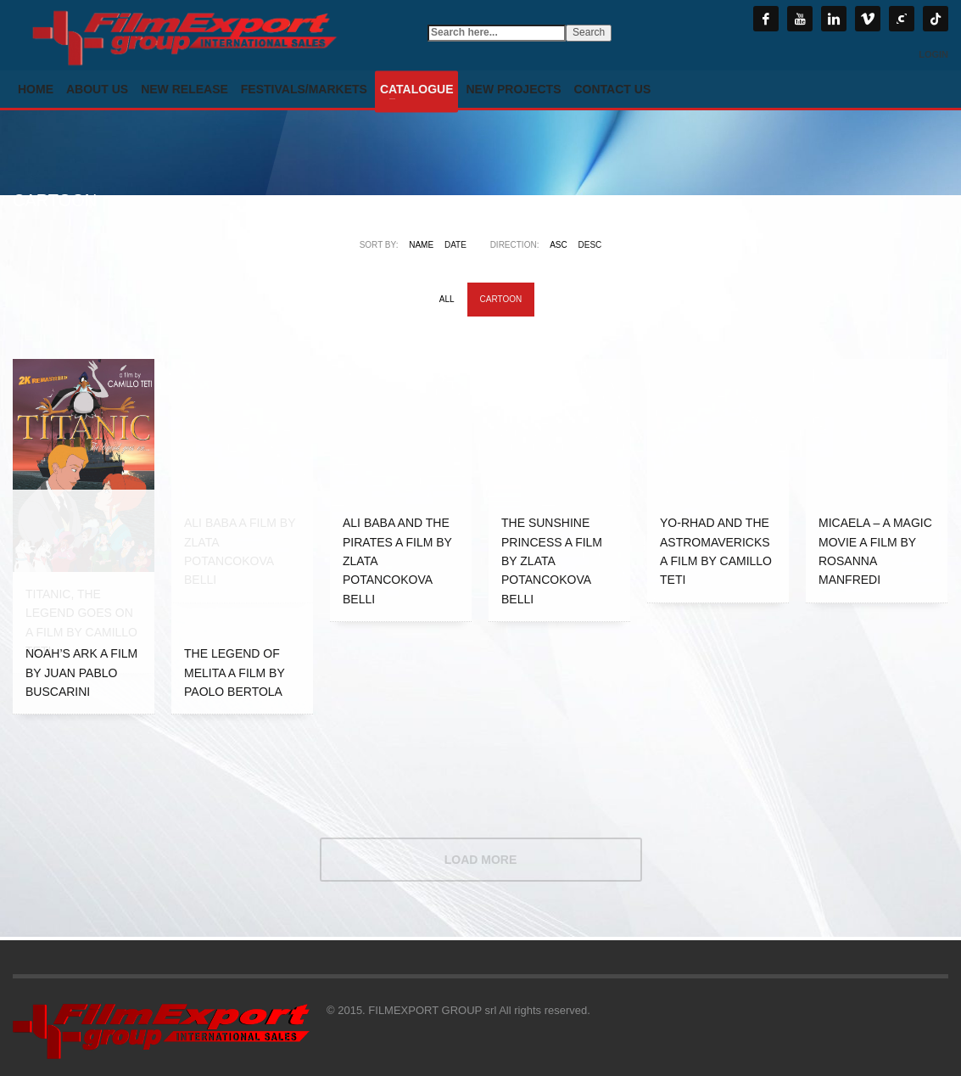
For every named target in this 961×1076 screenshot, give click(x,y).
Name (421, 244)
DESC (590, 244)
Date (455, 244)
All (447, 299)
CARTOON (501, 299)
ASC (558, 244)
